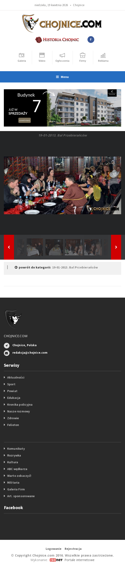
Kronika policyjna (20, 404)
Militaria (13, 482)
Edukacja (14, 398)
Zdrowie (13, 418)
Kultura (12, 462)
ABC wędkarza (17, 469)
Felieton (13, 425)
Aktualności (15, 377)
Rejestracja (73, 549)
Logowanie (54, 549)
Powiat (12, 391)
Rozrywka (14, 455)
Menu (62, 77)
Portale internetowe (79, 560)
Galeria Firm (16, 489)
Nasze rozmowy (18, 411)
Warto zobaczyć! (19, 476)
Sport (11, 384)
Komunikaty (16, 449)
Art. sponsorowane (21, 496)
